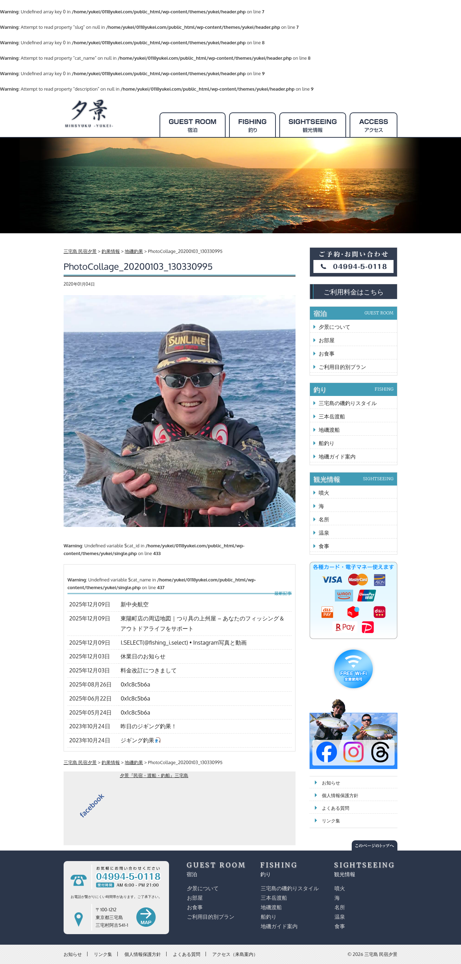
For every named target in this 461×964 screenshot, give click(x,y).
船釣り (327, 443)
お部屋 (327, 340)
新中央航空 (135, 604)
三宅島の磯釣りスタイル (348, 403)
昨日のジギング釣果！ (149, 726)
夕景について (334, 327)
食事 (324, 546)
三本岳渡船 (332, 416)
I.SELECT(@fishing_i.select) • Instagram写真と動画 (184, 642)
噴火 (324, 492)
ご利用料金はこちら (354, 291)
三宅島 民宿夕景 (380, 954)
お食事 (327, 353)
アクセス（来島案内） (235, 954)
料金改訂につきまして (149, 670)
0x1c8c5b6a (135, 684)
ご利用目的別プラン (342, 367)
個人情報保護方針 (340, 795)
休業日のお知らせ (143, 656)
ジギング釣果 (140, 740)
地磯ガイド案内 (337, 456)
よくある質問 (335, 808)
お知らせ (331, 783)
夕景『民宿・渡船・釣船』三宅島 (154, 775)
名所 (324, 519)
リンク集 (331, 820)
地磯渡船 (329, 429)
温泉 (324, 532)
